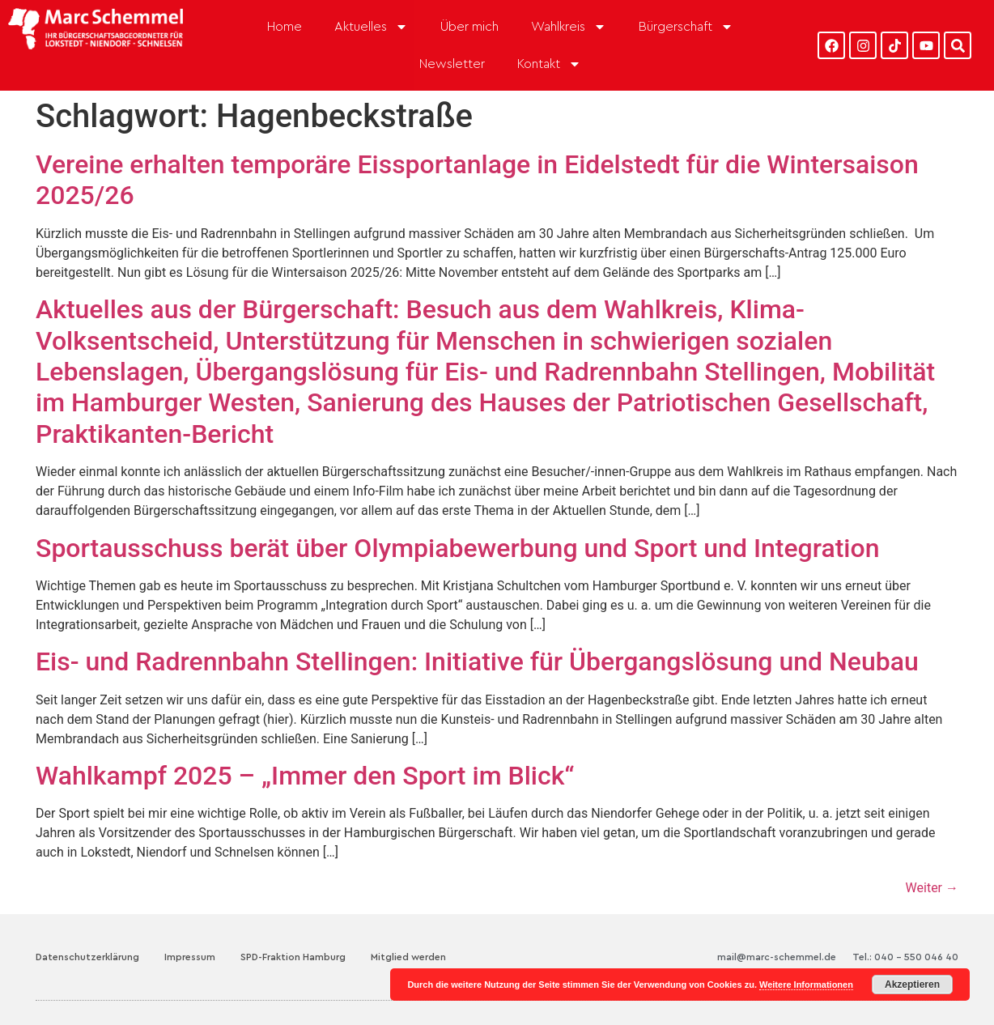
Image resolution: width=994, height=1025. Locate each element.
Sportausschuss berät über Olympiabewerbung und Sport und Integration (458, 548)
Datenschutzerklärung (87, 957)
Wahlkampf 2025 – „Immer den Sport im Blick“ (305, 775)
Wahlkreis (568, 26)
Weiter (932, 887)
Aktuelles (371, 26)
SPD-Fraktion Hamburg (293, 957)
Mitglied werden (408, 957)
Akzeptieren (912, 984)
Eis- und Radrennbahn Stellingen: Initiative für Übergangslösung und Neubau (477, 661)
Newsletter (452, 63)
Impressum (189, 957)
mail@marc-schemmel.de (776, 957)
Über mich (469, 26)
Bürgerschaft (686, 26)
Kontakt (549, 64)
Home (284, 26)
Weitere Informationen (806, 984)
